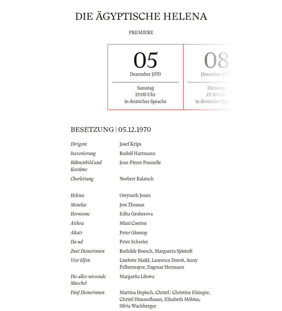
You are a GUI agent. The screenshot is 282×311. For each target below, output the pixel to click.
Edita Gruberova (136, 213)
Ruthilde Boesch (136, 251)
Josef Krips (130, 144)
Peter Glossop (133, 232)
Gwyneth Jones (135, 195)
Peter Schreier (134, 241)
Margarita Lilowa (137, 276)
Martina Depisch (136, 292)
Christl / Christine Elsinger (182, 292)
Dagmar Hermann (165, 267)
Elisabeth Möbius (181, 299)
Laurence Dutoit (168, 260)
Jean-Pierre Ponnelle (140, 162)
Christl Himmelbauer (141, 299)
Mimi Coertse (133, 223)
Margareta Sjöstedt (174, 251)
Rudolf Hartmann (137, 153)
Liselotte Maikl (134, 260)
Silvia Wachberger (138, 305)
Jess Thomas (132, 204)
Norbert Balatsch (137, 178)
